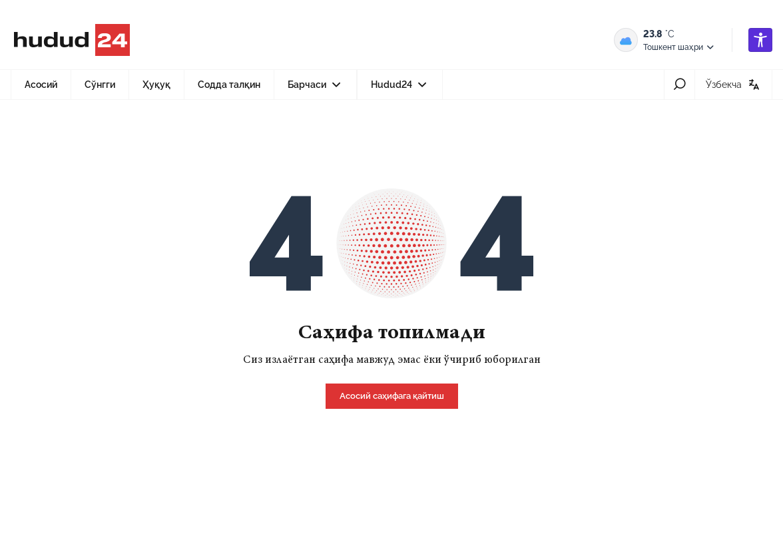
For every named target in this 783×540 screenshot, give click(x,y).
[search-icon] (679, 84)
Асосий (41, 84)
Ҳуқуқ (156, 84)
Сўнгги (100, 84)
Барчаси (315, 88)
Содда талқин (229, 84)
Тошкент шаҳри (679, 47)
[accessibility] (760, 40)
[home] (392, 395)
